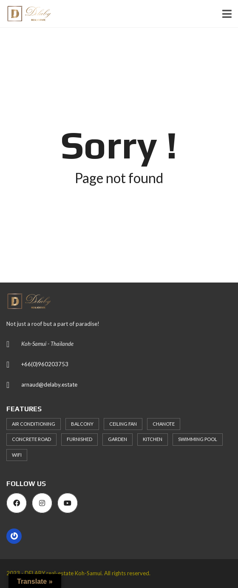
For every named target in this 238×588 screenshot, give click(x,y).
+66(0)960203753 (44, 364)
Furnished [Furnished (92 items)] (79, 439)
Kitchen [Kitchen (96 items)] (152, 439)
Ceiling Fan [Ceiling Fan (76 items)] (123, 424)
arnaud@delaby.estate (49, 384)
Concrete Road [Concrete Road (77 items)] (31, 439)
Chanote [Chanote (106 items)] (164, 424)
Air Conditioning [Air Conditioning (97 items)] (33, 424)
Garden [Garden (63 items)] (117, 439)
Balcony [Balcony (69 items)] (82, 424)
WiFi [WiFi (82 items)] (17, 455)
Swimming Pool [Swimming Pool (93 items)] (197, 439)
